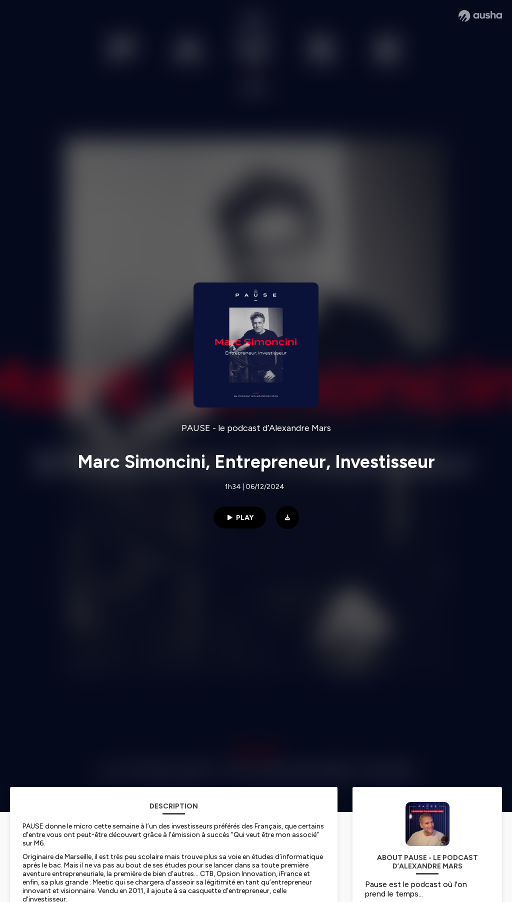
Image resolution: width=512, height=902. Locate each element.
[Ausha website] (480, 16)
